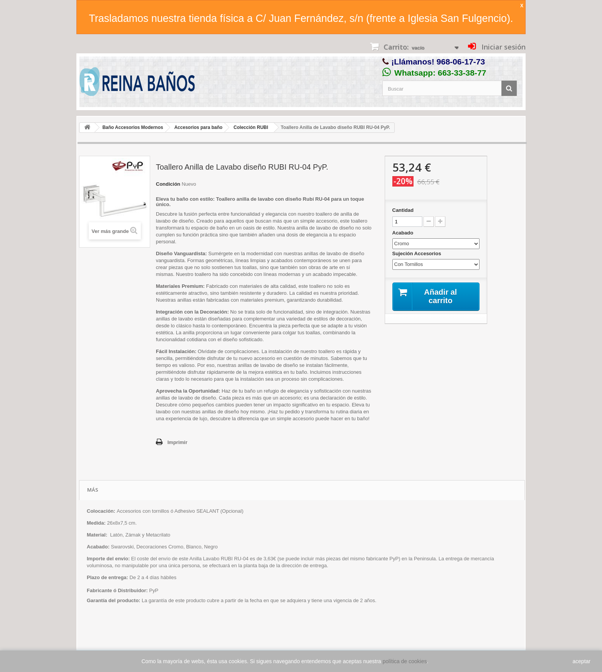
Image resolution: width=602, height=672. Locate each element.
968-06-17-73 (461, 61)
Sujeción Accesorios (417, 253)
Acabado (403, 233)
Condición (168, 184)
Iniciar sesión (503, 46)
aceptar (581, 661)
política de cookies (405, 661)
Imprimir (177, 442)
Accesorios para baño (198, 127)
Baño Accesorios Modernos (133, 127)
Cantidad (403, 210)
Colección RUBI (250, 127)
